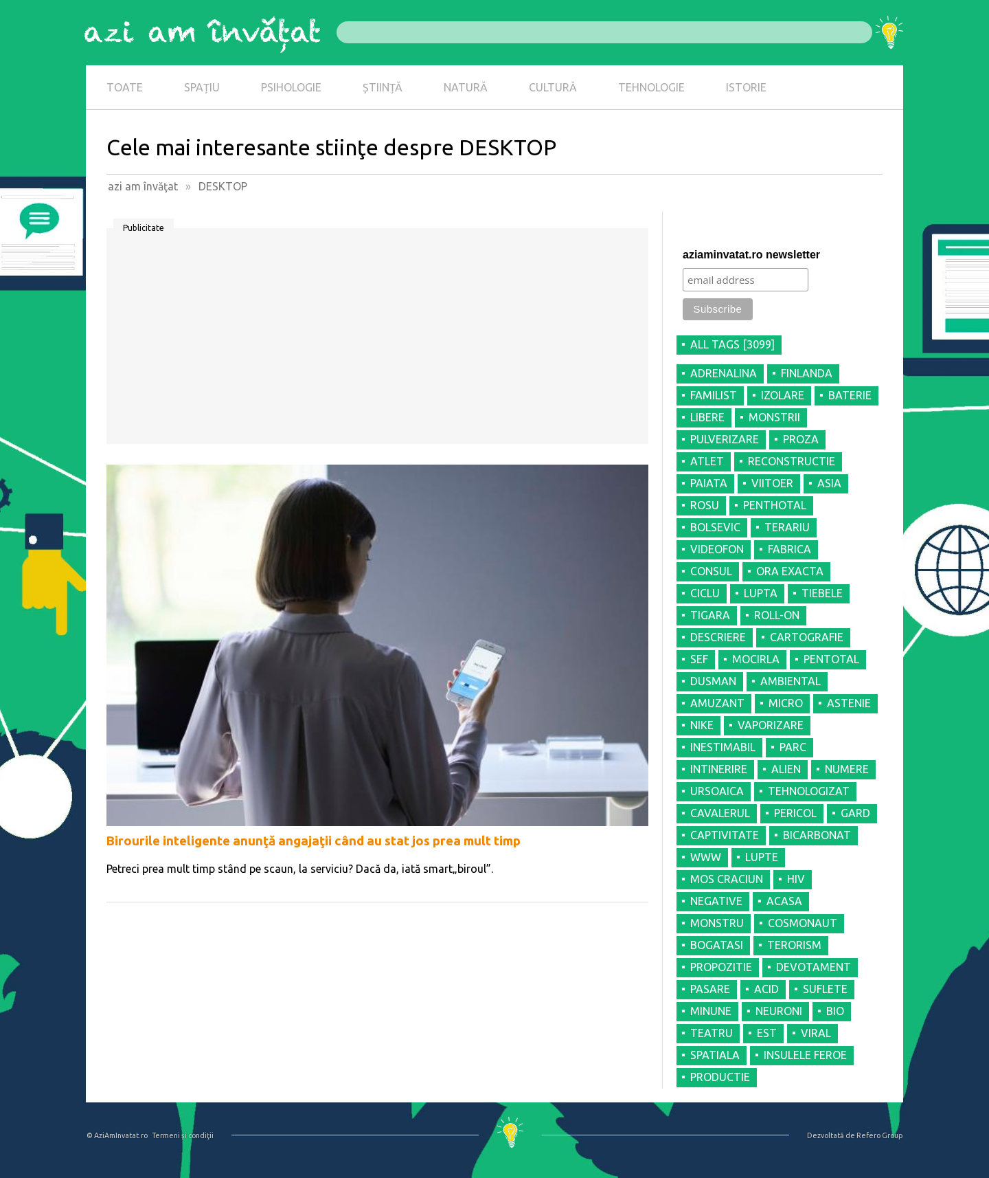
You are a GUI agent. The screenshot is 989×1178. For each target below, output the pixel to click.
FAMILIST (713, 395)
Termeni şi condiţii (183, 1135)
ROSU (704, 505)
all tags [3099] (732, 344)
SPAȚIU (202, 87)
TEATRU (711, 1033)
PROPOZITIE (721, 967)
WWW (705, 857)
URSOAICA (717, 791)
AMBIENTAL (790, 681)
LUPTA (760, 593)
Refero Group (879, 1135)
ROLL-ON (776, 615)
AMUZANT (717, 703)
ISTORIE (746, 87)
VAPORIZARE (771, 725)
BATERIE (850, 395)
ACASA (784, 901)
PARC (793, 747)
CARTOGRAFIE (806, 637)
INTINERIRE (718, 769)
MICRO (786, 703)
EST (767, 1033)
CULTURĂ (553, 87)
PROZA (801, 439)
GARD (855, 813)
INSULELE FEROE (805, 1055)
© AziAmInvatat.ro (117, 1135)
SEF (699, 659)
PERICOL (795, 813)
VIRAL (816, 1033)
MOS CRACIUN (726, 879)
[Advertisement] (377, 341)
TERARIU (787, 527)
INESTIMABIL (722, 747)
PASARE (710, 989)
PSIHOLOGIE (291, 87)
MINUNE (710, 1011)
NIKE (702, 725)
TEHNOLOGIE (651, 87)
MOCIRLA (756, 659)
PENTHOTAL (774, 505)
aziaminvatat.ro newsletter (751, 254)
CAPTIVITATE (724, 835)
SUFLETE (825, 989)
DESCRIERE (718, 637)
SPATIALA (715, 1055)
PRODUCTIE (720, 1077)
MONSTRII (774, 417)
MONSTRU (717, 923)
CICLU (705, 593)
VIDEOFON (717, 549)
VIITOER (772, 483)
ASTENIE (849, 703)
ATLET (707, 461)
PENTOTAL (831, 659)
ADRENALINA (723, 373)
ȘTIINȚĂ (382, 87)
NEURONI (778, 1011)
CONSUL (711, 571)
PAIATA (708, 483)
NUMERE (847, 769)
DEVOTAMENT (813, 967)
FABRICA (789, 549)
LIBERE (707, 417)
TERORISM (794, 945)
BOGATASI (716, 945)
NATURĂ (466, 87)
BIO (835, 1011)
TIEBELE (822, 593)
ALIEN (786, 769)
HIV (796, 879)
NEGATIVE (716, 901)
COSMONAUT (802, 923)
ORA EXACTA (789, 571)
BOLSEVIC (715, 527)
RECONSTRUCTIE (791, 461)
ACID (766, 989)
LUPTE (761, 857)
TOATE (124, 87)
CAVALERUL (720, 813)
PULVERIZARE (724, 439)
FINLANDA (806, 373)
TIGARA (710, 615)
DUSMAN (713, 681)
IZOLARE (782, 395)
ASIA (829, 483)
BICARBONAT (817, 835)
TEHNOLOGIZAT (809, 791)
